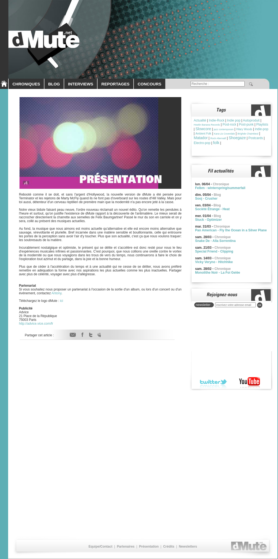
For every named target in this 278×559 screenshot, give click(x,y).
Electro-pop (202, 143)
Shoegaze (237, 138)
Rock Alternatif (218, 138)
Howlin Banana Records (207, 124)
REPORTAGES (115, 84)
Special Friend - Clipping (214, 251)
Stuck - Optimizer (208, 220)
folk (216, 142)
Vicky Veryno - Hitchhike (214, 262)
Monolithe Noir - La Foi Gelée (217, 272)
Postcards (255, 138)
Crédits (168, 546)
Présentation (149, 546)
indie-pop (261, 129)
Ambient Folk (203, 133)
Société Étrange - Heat (212, 209)
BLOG (54, 84)
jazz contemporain (224, 129)
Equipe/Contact (100, 546)
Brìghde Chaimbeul (247, 133)
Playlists (262, 124)
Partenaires (125, 546)
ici (61, 301)
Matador (201, 138)
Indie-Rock (216, 120)
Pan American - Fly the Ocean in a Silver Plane (231, 230)
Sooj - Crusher (206, 198)
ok (259, 305)
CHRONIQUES (26, 84)
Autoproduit (251, 120)
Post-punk (246, 124)
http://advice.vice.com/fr (36, 323)
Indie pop (233, 120)
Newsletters (188, 546)
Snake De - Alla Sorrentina (215, 241)
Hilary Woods (244, 129)
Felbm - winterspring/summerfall (220, 188)
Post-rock (229, 124)
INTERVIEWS (80, 84)
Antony (56, 293)
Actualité (200, 120)
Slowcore (203, 129)
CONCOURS (149, 84)
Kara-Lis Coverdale (224, 133)
